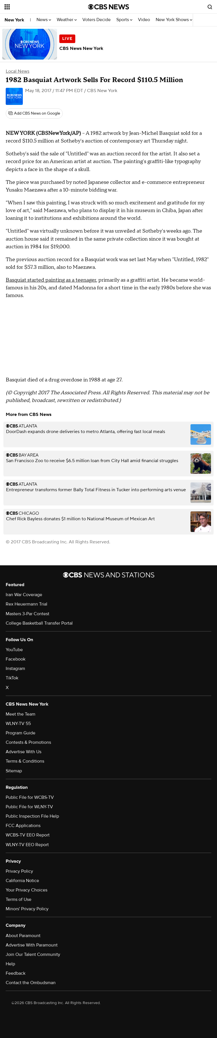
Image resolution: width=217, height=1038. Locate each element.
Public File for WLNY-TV (29, 807)
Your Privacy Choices (26, 890)
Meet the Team (20, 714)
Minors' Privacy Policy (27, 909)
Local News (17, 71)
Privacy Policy (19, 871)
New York (14, 20)
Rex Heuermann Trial (26, 604)
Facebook (15, 659)
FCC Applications (23, 825)
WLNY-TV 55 (18, 723)
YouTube (14, 649)
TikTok (12, 678)
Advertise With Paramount (32, 945)
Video (144, 20)
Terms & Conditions (25, 761)
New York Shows (174, 20)
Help (10, 964)
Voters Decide (96, 20)
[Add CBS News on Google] (34, 113)
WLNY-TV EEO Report (27, 844)
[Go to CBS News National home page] (108, 7)
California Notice (22, 880)
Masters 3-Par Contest (27, 614)
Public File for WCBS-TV (30, 797)
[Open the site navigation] (39, 6)
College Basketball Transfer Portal (39, 623)
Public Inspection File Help (32, 816)
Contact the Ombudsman (31, 982)
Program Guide (20, 733)
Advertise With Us (23, 751)
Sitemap (14, 771)
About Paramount (23, 935)
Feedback (15, 973)
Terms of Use (18, 899)
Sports (124, 20)
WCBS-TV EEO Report (28, 835)
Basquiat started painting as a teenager (51, 280)
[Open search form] (209, 6)
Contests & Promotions (28, 742)
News (43, 20)
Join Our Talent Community (33, 954)
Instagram (15, 668)
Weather (67, 20)
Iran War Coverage (24, 594)
